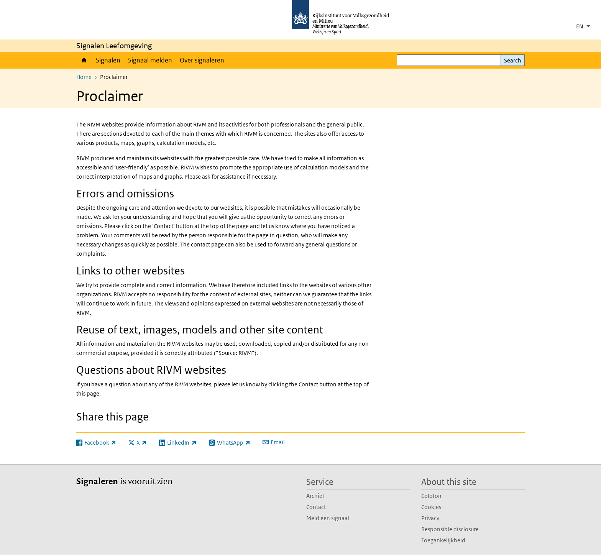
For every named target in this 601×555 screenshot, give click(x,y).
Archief (315, 495)
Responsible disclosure (450, 529)
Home (84, 60)
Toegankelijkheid (443, 540)
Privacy (430, 518)
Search (512, 60)
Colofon (431, 495)
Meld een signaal (327, 518)
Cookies (431, 507)
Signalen (108, 60)
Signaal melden (150, 60)
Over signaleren (202, 60)
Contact (316, 507)
